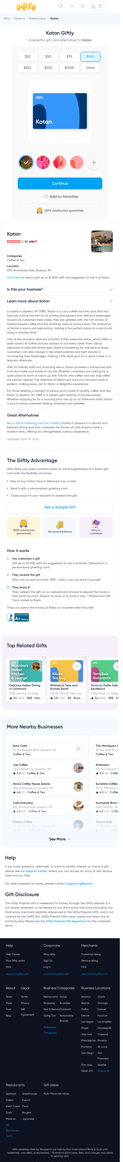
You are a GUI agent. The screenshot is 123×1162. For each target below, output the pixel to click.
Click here (13, 277)
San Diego (87, 1052)
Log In (47, 966)
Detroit (85, 1015)
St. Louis (102, 1046)
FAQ (8, 966)
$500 (48, 68)
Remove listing (89, 960)
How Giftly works (15, 960)
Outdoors (65, 1009)
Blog (8, 1015)
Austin (101, 996)
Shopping (49, 1003)
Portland (86, 1046)
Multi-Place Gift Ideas (56, 1093)
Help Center (13, 954)
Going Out (50, 1015)
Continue (60, 183)
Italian (9, 1100)
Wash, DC (87, 1070)
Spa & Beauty (52, 1009)
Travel (63, 996)
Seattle (102, 1064)
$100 (90, 57)
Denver (102, 1009)
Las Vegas (87, 1021)
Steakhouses (29, 1093)
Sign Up (48, 960)
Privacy (25, 1003)
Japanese (28, 1118)
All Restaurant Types (12, 1130)
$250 (27, 68)
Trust (8, 1009)
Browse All (103, 1070)
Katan (55, 18)
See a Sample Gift (60, 507)
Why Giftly (49, 954)
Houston (102, 1015)
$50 (48, 57)
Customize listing (91, 954)
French (26, 1100)
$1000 (69, 68)
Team (9, 996)
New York (86, 1034)
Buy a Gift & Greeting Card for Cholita (33, 423)
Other (90, 68)
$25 (27, 57)
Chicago (103, 1003)
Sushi (9, 1112)
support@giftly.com (80, 883)
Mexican (11, 1118)
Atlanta (85, 996)
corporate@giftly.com (56, 973)
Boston (85, 1003)
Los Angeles (104, 1021)
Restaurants (51, 996)
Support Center (36, 871)
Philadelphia (88, 1040)
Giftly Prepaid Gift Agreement (66, 921)
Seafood (11, 1093)
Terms (24, 996)
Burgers (26, 1112)
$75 (69, 57)
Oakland (103, 1034)
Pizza (25, 1106)
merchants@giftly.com (94, 973)
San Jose (86, 1064)
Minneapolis (104, 1028)
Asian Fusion (13, 1106)
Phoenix (102, 1040)
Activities (65, 1003)
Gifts (6, 18)
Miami (84, 1028)
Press (9, 1003)
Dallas (85, 1009)
